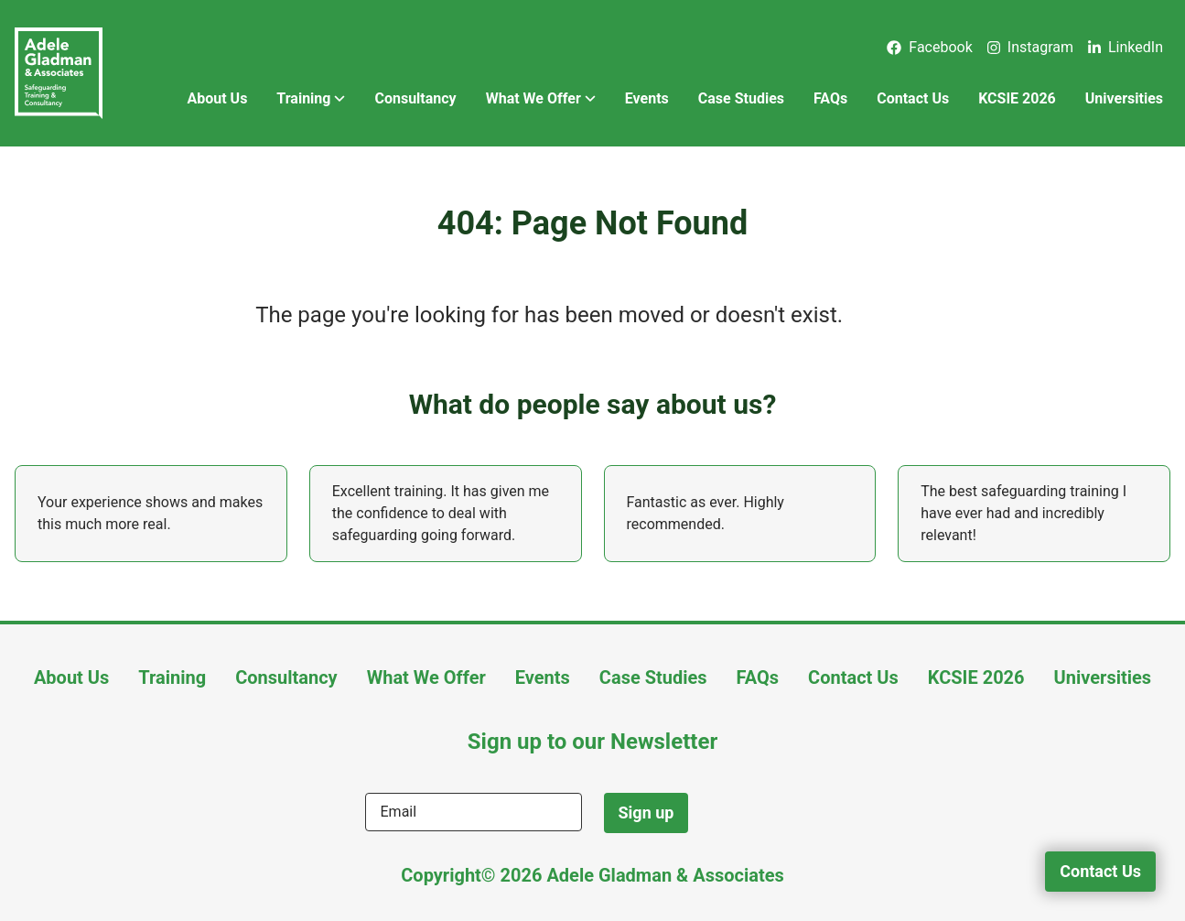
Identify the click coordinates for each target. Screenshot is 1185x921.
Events (647, 98)
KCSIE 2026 (1017, 98)
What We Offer (541, 99)
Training (310, 99)
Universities (1124, 98)
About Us (217, 98)
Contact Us (913, 98)
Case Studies (741, 98)
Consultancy (415, 98)
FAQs (830, 98)
